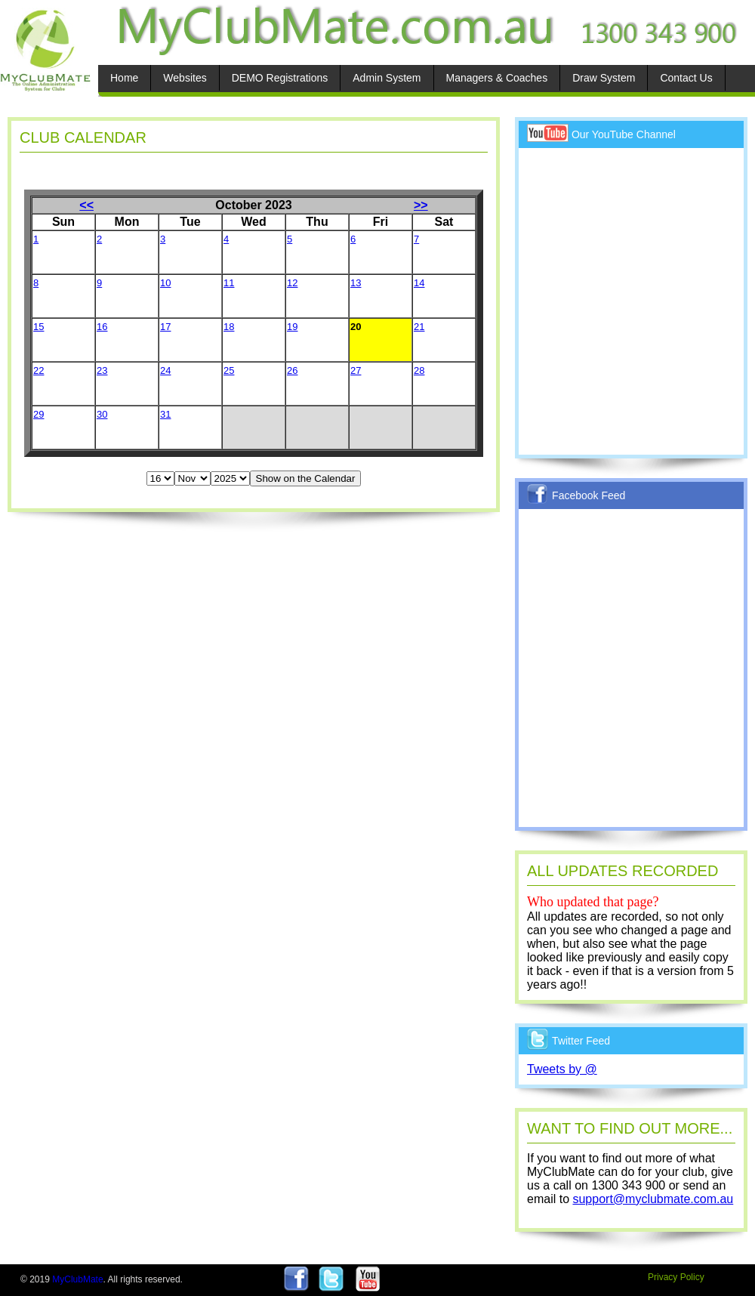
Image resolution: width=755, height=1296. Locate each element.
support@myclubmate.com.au (652, 1199)
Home (124, 78)
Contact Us (686, 78)
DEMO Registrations (280, 78)
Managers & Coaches (497, 78)
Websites (184, 78)
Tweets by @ (562, 1069)
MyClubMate (77, 1279)
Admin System (387, 78)
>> (421, 205)
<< (86, 205)
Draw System (603, 78)
